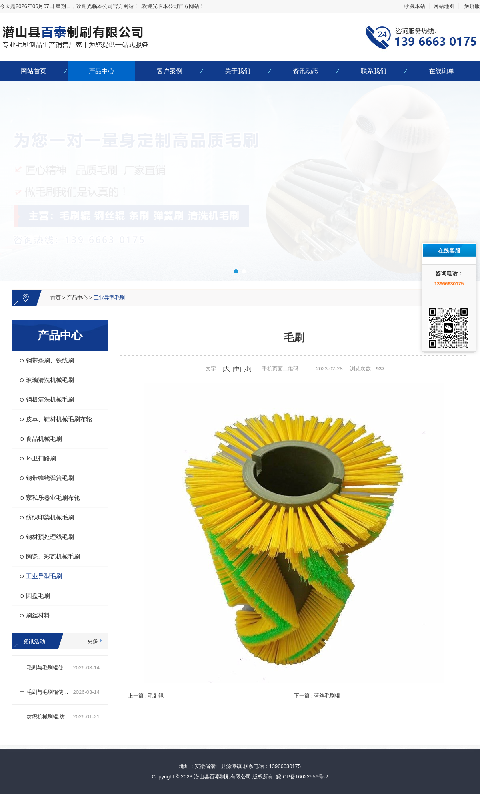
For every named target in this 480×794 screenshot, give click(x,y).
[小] (248, 369)
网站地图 (444, 6)
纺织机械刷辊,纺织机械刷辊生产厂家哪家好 (50, 717)
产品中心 (101, 71)
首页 (55, 298)
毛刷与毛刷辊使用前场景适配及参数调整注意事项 (50, 668)
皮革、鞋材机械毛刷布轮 (59, 419)
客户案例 (169, 71)
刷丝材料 (38, 615)
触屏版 (472, 6)
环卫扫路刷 (41, 458)
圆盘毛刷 (38, 595)
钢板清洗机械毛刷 (50, 399)
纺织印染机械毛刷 (50, 517)
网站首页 (33, 71)
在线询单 (441, 71)
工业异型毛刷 (109, 298)
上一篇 (146, 696)
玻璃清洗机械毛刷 (50, 379)
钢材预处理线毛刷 (50, 536)
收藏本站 (414, 6)
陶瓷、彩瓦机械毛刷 (53, 556)
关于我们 (237, 71)
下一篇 (317, 696)
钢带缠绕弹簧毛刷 (50, 477)
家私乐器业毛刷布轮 (53, 497)
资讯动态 (305, 71)
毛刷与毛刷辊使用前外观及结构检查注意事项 (50, 692)
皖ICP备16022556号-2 (302, 777)
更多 (93, 641)
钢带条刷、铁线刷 (50, 360)
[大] (226, 369)
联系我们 (373, 71)
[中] (237, 369)
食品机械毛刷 (44, 438)
